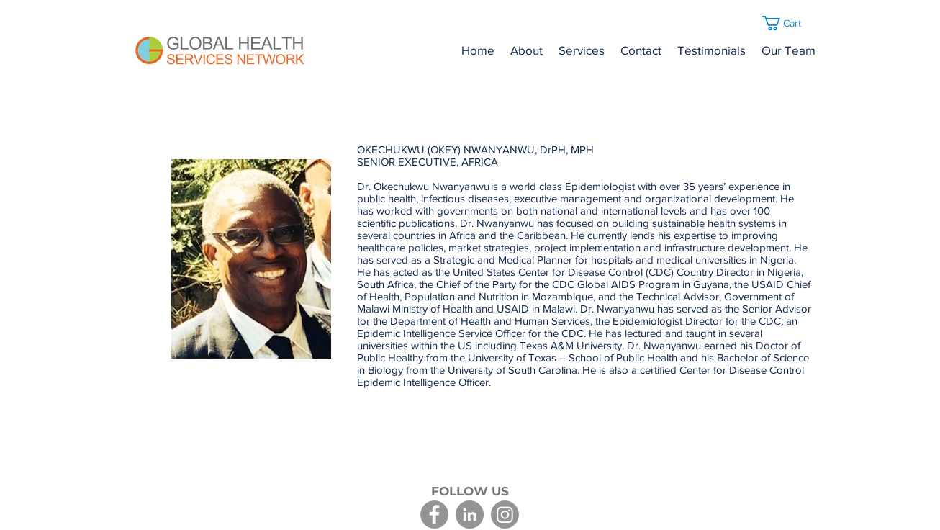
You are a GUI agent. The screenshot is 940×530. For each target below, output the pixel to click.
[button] (790, 23)
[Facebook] (434, 514)
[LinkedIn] (470, 514)
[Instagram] (505, 514)
